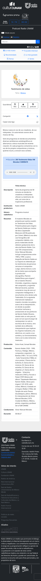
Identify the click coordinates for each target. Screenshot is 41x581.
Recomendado (10, 55)
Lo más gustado (30, 55)
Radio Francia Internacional (6, 507)
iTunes (23, 106)
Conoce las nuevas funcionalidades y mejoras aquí (8, 454)
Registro (16, 37)
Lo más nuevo (9, 50)
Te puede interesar (30, 50)
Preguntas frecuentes (9, 520)
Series (31, 59)
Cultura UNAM (6, 472)
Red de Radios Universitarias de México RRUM (10, 489)
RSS (15, 105)
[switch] (2, 33)
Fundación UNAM (7, 475)
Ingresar (6, 37)
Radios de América (8, 479)
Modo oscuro (10, 33)
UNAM (3, 469)
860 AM (24, 22)
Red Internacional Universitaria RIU (7, 483)
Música (23, 93)
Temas (10, 59)
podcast (33, 105)
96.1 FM (14, 22)
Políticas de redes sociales (7, 515)
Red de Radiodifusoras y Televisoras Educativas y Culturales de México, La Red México (10, 499)
